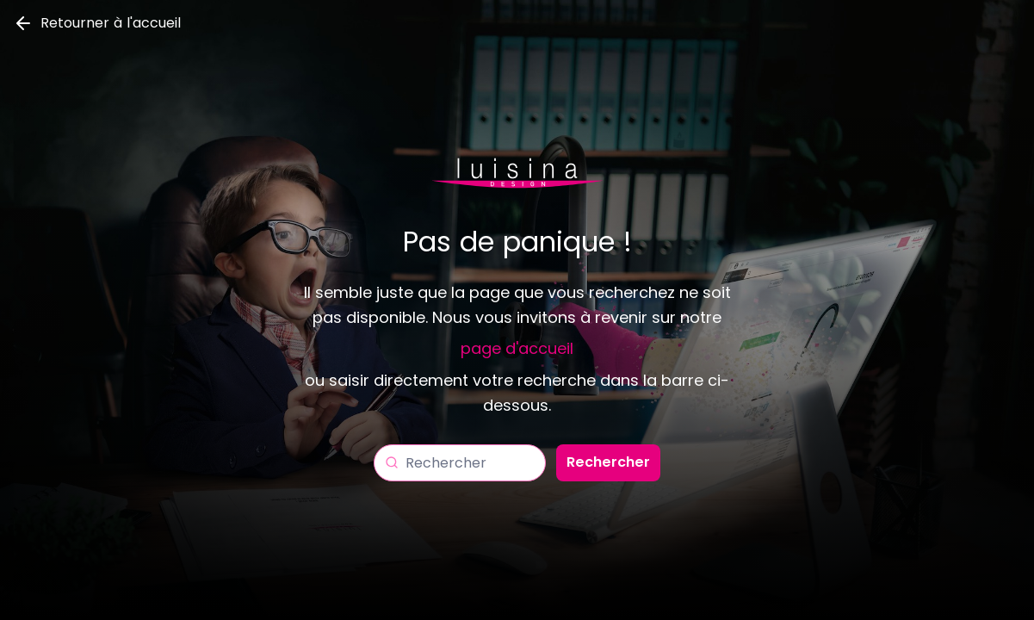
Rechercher (608, 462)
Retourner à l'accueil (97, 23)
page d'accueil (517, 348)
